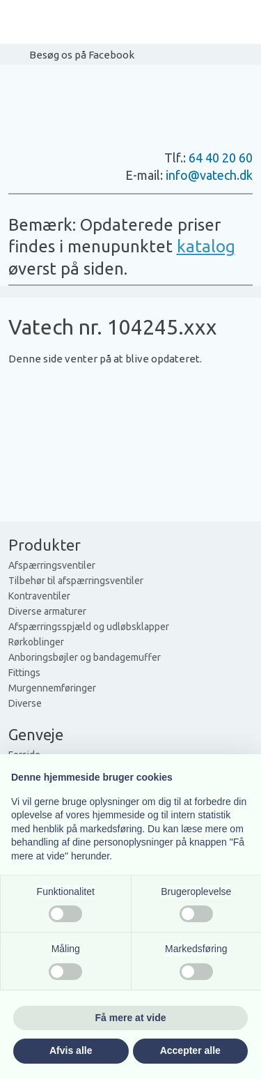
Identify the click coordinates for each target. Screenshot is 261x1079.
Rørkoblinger (36, 642)
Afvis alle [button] (70, 1050)
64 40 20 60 (221, 157)
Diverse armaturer (47, 611)
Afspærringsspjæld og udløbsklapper (88, 626)
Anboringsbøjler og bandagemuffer (84, 657)
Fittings (24, 672)
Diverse (25, 703)
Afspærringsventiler (51, 565)
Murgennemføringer (52, 688)
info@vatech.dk (209, 175)
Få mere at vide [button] (130, 1017)
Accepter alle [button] (190, 1050)
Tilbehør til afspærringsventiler (75, 580)
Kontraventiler (39, 596)
